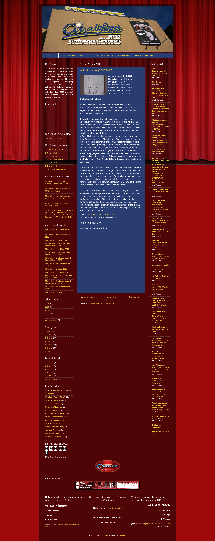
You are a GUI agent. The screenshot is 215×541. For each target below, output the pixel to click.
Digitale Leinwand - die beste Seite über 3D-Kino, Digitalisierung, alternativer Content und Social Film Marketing (160, 164)
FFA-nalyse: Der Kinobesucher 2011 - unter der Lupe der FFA (57, 197)
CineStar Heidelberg (53, 400)
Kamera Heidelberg (53, 433)
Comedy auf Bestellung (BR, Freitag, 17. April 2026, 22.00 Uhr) (160, 125)
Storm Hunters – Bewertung (158, 382)
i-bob (106, 535)
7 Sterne (48, 351)
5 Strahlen (49, 372)
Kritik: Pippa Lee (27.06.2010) (96, 70)
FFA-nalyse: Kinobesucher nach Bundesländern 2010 (58, 259)
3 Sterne (48, 338)
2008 (47, 304)
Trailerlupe (156, 285)
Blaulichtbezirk (85, 55)
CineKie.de (156, 82)
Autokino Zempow (52, 430)
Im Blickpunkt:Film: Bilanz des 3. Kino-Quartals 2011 (58, 245)
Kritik (117, 214)
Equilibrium (157, 218)
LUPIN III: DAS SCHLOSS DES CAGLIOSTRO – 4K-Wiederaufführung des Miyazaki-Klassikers (160, 178)
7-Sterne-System (124, 55)
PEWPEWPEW (158, 89)
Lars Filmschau (158, 365)
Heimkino (49, 394)
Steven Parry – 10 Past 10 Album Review (161, 257)
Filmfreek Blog (158, 229)
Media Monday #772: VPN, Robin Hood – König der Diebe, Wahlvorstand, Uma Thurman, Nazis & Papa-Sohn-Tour (160, 145)
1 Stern (48, 331)
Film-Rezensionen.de (159, 70)
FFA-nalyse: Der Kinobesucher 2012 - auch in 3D (57, 190)
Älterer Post (135, 297)
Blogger (122, 535)
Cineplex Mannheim (53, 423)
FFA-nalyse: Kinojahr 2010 (56, 269)
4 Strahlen (49, 369)
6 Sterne (48, 348)
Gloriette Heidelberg (53, 404)
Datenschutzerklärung (144, 55)
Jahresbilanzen (51, 320)
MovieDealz (157, 378)
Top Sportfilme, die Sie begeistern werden (160, 221)
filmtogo (155, 241)
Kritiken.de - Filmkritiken (157, 426)
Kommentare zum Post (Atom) (101, 303)
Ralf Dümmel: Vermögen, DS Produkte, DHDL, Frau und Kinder (160, 208)
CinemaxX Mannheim (54, 407)
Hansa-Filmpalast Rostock (56, 413)
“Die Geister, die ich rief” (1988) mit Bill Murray (159, 245)
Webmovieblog (158, 390)
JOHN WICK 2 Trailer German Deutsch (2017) (160, 289)
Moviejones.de (158, 104)
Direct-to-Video (51, 379)
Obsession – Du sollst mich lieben (160, 74)
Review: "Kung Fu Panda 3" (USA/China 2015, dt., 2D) (160, 318)
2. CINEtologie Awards (54, 159)
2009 (47, 307)
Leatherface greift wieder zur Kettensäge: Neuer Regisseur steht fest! (160, 109)
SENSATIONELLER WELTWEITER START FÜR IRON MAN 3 (160, 394)
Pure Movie (156, 338)
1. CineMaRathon (52, 153)
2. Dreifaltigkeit (51, 166)
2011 (47, 313)
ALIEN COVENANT (159, 305)
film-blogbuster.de (160, 327)
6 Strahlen (49, 376)
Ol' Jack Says (157, 254)
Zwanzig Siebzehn (159, 269)
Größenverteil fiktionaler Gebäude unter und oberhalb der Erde (160, 94)
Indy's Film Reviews (160, 276)
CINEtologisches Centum (55, 169)
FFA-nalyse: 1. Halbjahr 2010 (57, 272)
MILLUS (155, 352)
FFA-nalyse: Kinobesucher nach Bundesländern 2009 (58, 282)
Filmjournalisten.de (160, 120)
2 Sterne (48, 335)
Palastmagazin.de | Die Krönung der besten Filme (160, 405)
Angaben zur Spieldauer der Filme (156, 524)
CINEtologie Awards (104, 55)
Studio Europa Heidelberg (55, 417)
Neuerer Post (87, 297)
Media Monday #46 (159, 418)
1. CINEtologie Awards (54, 150)
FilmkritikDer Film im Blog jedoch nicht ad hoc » (159, 300)
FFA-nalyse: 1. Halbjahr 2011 (57, 249)
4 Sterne (94, 214)
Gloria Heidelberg (106, 214)
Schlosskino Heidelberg (54, 427)
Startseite (111, 297)
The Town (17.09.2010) (54, 138)
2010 (88, 214)
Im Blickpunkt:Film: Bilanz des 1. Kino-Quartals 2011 (58, 253)
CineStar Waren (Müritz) (55, 397)
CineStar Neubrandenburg (56, 390)
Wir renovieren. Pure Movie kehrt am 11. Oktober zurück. (160, 342)
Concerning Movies (160, 416)
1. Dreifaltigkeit (51, 156)
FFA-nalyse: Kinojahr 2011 (56, 240)
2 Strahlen (49, 363)
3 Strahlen (49, 366)
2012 (47, 317)
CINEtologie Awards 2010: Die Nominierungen (57, 204)
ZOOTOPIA (156, 278)
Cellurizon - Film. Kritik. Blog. (159, 201)
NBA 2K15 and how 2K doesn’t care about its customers (160, 369)
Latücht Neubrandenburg (55, 437)
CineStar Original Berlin (54, 420)
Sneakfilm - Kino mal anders (159, 137)
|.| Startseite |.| (50, 55)
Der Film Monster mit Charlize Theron (160, 330)
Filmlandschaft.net (160, 189)
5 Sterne (48, 345)
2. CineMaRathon (52, 163)
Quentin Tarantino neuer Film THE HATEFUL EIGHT (158, 356)
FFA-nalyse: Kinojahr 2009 (56, 292)
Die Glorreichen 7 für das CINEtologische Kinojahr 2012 (57, 183)
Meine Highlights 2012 (160, 410)
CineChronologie (68, 55)
